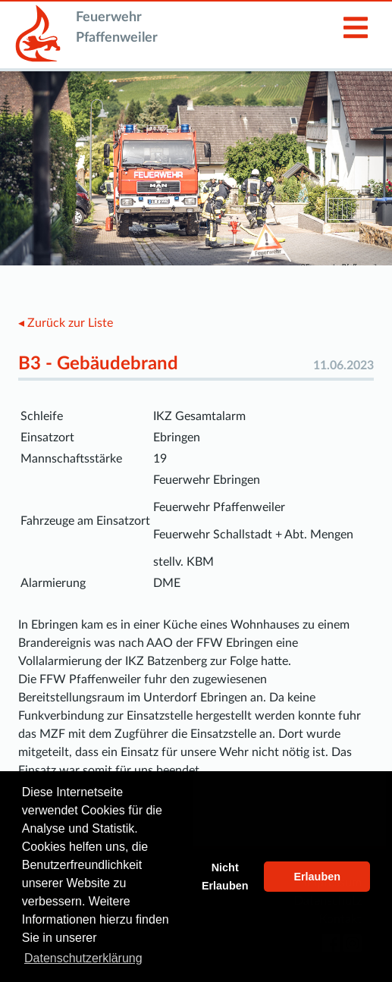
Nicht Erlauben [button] (225, 876)
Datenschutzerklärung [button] (83, 958)
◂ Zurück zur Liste (65, 323)
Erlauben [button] (316, 877)
